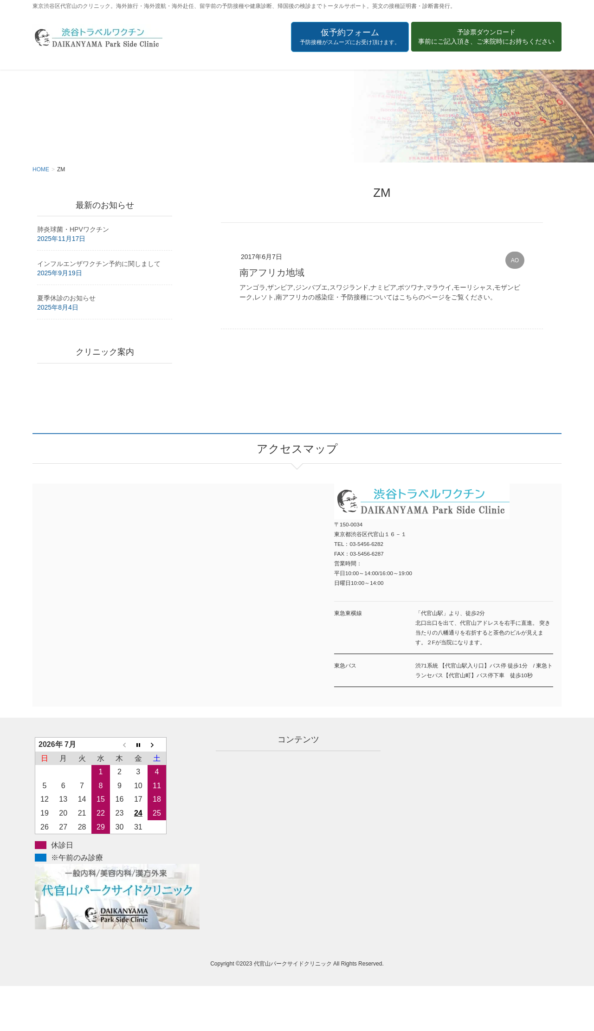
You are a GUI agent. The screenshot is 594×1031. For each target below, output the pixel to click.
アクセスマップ (164, 583)
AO (515, 260)
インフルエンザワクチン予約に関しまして (99, 263)
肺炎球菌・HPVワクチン (73, 229)
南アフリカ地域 (271, 272)
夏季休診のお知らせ (66, 298)
